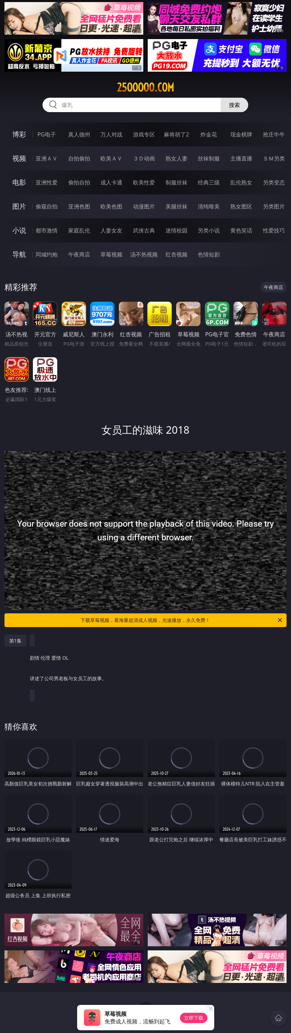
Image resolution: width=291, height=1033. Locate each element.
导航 (19, 254)
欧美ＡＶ (111, 158)
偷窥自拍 (47, 206)
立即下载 (193, 1017)
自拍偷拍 (79, 158)
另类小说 (209, 230)
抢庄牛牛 (274, 134)
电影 (19, 182)
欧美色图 (111, 206)
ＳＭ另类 (274, 158)
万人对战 (111, 134)
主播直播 (241, 158)
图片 (19, 206)
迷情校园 (176, 230)
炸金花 (209, 134)
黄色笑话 (241, 230)
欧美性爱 (144, 182)
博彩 (19, 134)
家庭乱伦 (79, 230)
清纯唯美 (209, 206)
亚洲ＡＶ (47, 158)
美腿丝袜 (176, 206)
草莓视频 (111, 254)
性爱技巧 (274, 230)
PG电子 (46, 134)
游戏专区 (144, 134)
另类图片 (274, 206)
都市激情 (47, 230)
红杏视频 (176, 254)
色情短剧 (209, 254)
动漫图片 (144, 206)
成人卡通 (111, 182)
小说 (19, 230)
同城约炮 (47, 254)
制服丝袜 (176, 182)
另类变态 (274, 182)
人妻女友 (111, 230)
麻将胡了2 (176, 134)
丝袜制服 (209, 158)
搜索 (234, 105)
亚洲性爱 (47, 182)
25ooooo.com (145, 87)
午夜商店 (79, 254)
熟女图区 (241, 206)
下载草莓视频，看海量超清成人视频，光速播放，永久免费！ (182, 620)
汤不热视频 (144, 254)
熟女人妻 (176, 158)
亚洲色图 (79, 206)
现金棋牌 (241, 134)
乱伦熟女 (241, 182)
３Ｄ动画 (144, 158)
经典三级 (209, 182)
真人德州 (79, 134)
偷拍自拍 (79, 182)
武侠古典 (144, 230)
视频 (19, 158)
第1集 (15, 640)
